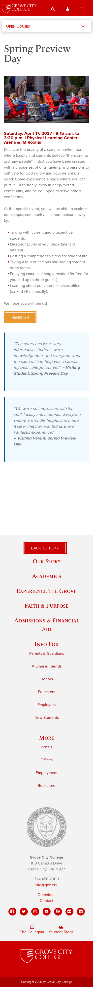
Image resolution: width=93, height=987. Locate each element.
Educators (46, 691)
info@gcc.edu (47, 884)
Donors (46, 679)
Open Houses (18, 26)
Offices (46, 760)
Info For (46, 644)
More (46, 737)
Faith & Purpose (47, 605)
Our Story (47, 561)
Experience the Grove (47, 590)
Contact (46, 900)
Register (20, 317)
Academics (46, 576)
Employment (47, 772)
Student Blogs (61, 929)
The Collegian (32, 929)
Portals (46, 747)
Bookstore (46, 785)
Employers (46, 704)
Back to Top (45, 548)
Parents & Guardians (46, 653)
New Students (46, 717)
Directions (46, 894)
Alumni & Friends (47, 666)
